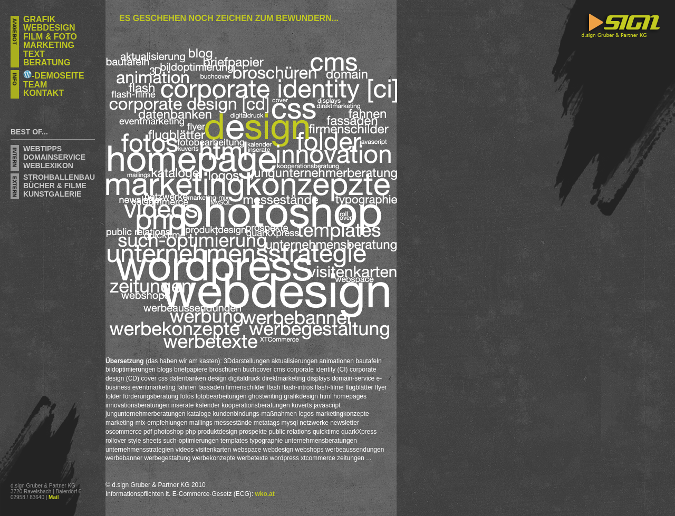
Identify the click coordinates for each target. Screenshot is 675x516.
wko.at (264, 494)
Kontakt (43, 93)
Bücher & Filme (54, 185)
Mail (54, 497)
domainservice (54, 157)
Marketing (48, 45)
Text (34, 54)
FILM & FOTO (50, 36)
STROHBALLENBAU (59, 177)
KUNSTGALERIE (52, 194)
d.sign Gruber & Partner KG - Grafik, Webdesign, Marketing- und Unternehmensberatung (611, 109)
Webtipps (42, 148)
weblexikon (48, 165)
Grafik (39, 19)
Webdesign (49, 27)
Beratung (46, 62)
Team (35, 84)
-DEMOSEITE (53, 75)
